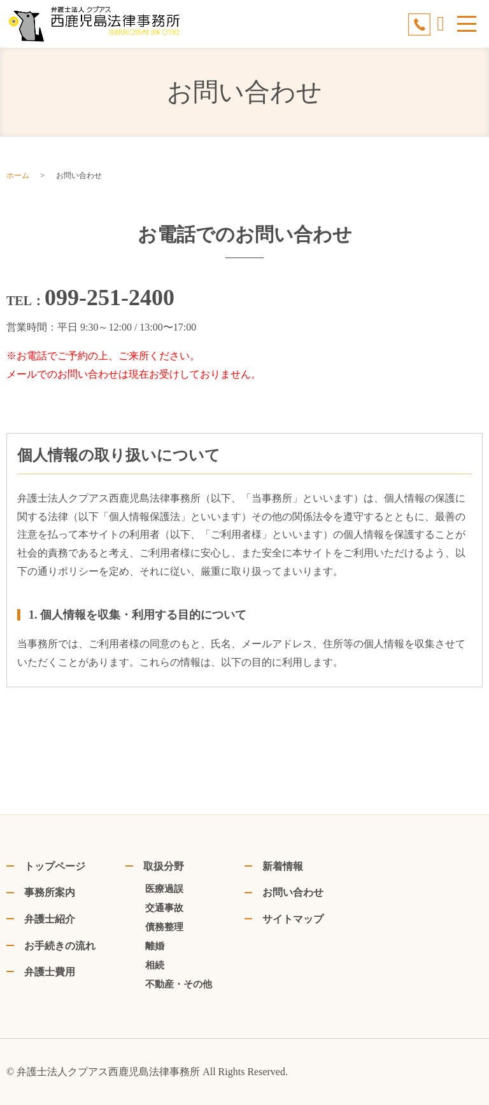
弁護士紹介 (49, 919)
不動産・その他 (178, 984)
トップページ (54, 866)
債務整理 (164, 927)
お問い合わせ (292, 892)
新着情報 (282, 866)
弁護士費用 (49, 971)
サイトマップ (292, 919)
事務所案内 (49, 892)
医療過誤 (164, 889)
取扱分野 (163, 866)
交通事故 (164, 908)
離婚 (154, 946)
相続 (154, 965)
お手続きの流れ (60, 945)
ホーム (17, 175)
